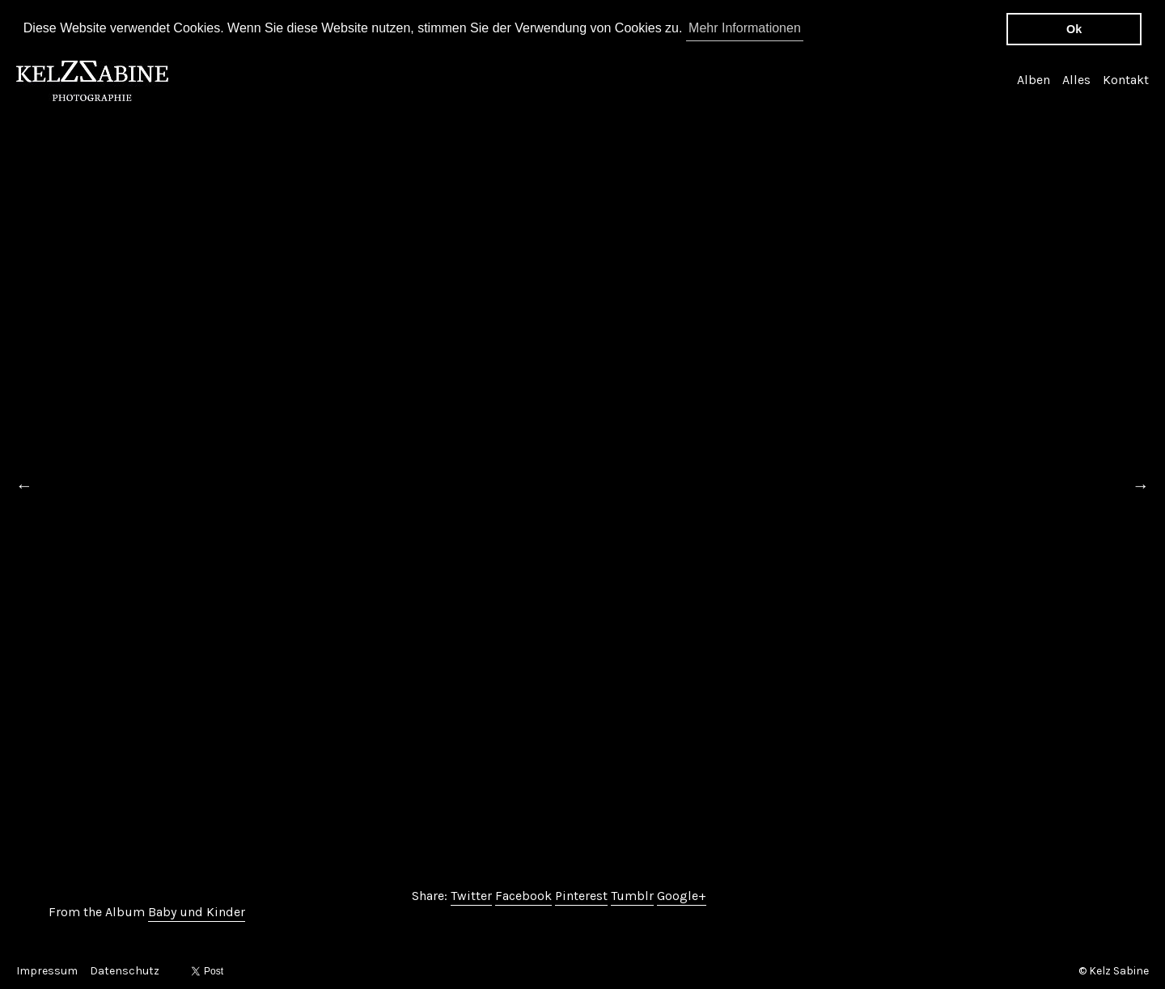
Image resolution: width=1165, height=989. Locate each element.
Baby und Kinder (196, 911)
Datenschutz (124, 971)
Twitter (471, 894)
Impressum (47, 971)
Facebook (523, 894)
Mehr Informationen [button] (744, 28)
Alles (1076, 79)
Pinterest (581, 894)
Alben (1033, 79)
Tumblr (632, 894)
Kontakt (1126, 79)
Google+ (681, 894)
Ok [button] (1074, 29)
